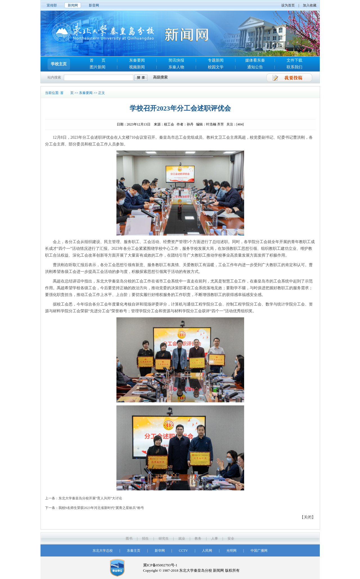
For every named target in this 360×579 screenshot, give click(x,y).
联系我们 (294, 67)
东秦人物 (176, 67)
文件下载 (294, 60)
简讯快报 (176, 60)
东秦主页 (133, 551)
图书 (129, 538)
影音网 (94, 5)
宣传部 (52, 5)
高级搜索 (160, 77)
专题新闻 (216, 60)
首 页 (97, 60)
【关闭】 (308, 517)
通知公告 (255, 67)
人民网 (207, 551)
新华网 (160, 551)
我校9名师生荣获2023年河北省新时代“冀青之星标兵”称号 (101, 508)
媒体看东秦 (255, 60)
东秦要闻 (137, 60)
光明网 (231, 551)
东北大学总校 (103, 551)
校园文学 (216, 67)
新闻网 (73, 5)
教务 (198, 538)
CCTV (183, 551)
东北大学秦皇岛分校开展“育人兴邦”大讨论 (90, 498)
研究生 (164, 538)
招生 (145, 538)
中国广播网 (259, 551)
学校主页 (59, 64)
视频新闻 (137, 67)
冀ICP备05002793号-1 (160, 565)
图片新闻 (97, 67)
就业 (181, 538)
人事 (214, 538)
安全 (231, 538)
